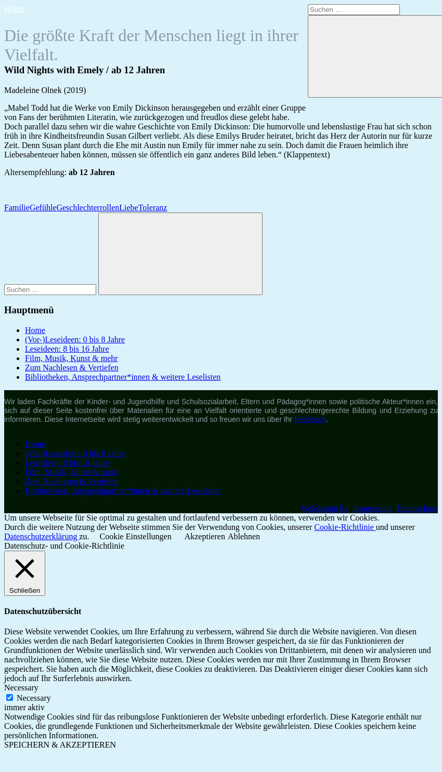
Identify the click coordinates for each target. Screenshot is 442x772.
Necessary (34, 698)
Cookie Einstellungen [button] (136, 536)
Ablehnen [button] (244, 536)
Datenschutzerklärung (41, 536)
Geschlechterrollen (87, 207)
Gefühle (43, 207)
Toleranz (152, 207)
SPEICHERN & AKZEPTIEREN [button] (60, 744)
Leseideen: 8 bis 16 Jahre (67, 348)
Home (14, 8)
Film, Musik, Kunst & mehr (71, 358)
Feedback (310, 419)
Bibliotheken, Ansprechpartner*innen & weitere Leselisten (122, 376)
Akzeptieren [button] (205, 536)
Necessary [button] (21, 687)
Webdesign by (324, 508)
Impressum (372, 508)
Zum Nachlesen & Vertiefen (72, 367)
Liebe (128, 207)
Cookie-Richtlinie (345, 527)
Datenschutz (417, 508)
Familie (17, 207)
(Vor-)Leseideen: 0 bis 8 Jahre (75, 339)
